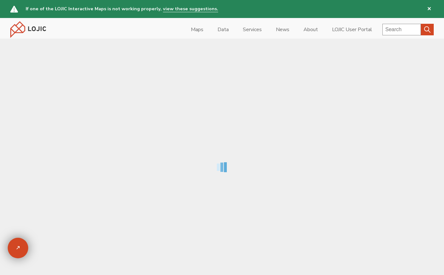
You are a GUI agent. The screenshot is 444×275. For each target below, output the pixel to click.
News (282, 29)
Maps (197, 29)
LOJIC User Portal (352, 29)
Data (223, 29)
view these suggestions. (190, 8)
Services (252, 29)
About (310, 29)
